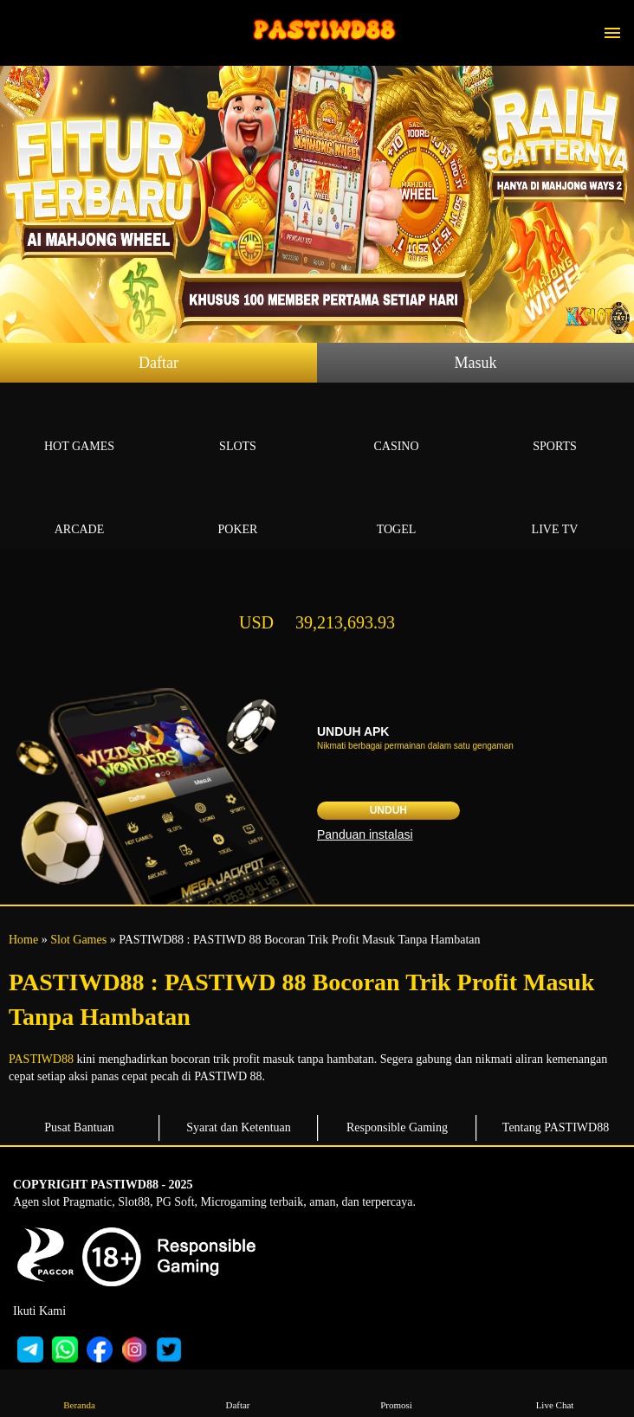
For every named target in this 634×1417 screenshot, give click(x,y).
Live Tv (555, 509)
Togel (396, 509)
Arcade (79, 509)
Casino (396, 426)
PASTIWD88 (41, 1059)
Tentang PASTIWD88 (555, 1127)
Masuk (476, 362)
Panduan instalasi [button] (365, 834)
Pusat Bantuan (79, 1127)
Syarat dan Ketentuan (238, 1127)
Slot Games (78, 939)
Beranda (78, 1392)
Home (23, 939)
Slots (238, 426)
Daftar (158, 362)
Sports (555, 426)
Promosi (395, 1392)
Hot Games (79, 426)
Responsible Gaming (397, 1127)
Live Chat (554, 1392)
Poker (238, 509)
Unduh (388, 810)
